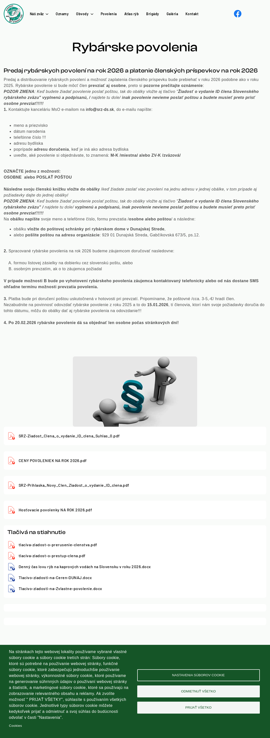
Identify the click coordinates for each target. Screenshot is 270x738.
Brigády (152, 14)
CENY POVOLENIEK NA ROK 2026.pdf (53, 460)
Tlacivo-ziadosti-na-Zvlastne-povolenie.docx (60, 588)
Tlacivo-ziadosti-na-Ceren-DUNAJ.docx (55, 577)
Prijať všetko (198, 707)
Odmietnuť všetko (198, 691)
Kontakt (191, 14)
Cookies (15, 726)
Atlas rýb (131, 14)
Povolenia (109, 14)
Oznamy (62, 14)
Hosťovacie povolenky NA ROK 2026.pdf (55, 509)
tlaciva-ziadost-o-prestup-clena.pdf (52, 555)
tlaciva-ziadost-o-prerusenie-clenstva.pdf (58, 544)
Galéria (172, 14)
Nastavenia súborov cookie (198, 675)
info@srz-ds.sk (100, 109)
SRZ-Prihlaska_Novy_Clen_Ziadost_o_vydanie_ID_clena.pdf (74, 485)
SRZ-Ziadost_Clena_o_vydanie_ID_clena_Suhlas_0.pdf (69, 435)
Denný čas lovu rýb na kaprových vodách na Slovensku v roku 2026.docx (85, 566)
